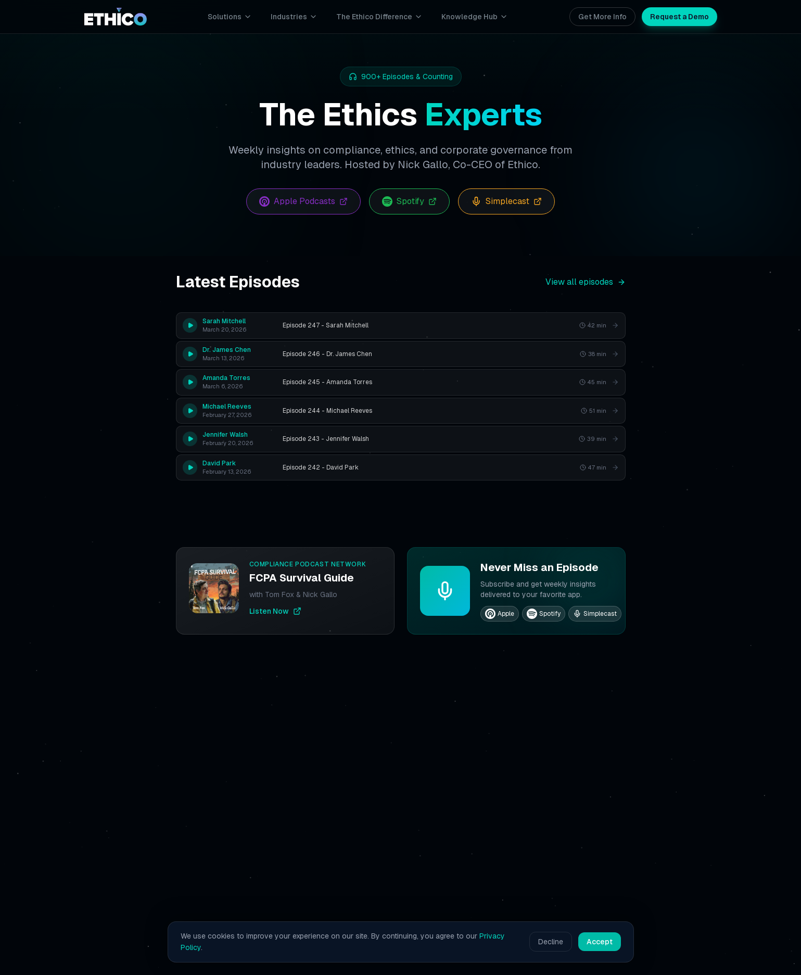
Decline (550, 941)
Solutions (230, 16)
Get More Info (602, 16)
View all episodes (585, 281)
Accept (600, 941)
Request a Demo (679, 16)
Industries (294, 16)
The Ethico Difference (379, 16)
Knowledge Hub (474, 16)
